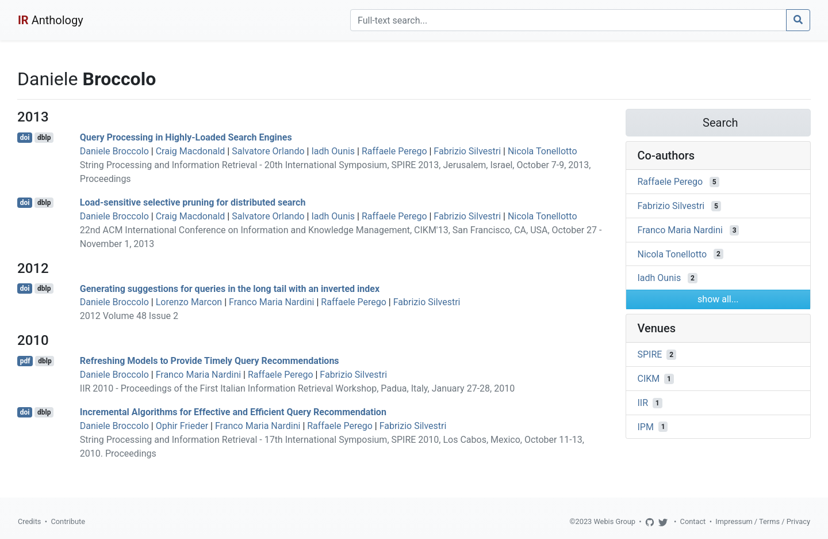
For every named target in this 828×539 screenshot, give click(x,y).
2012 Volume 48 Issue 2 (129, 315)
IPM (646, 426)
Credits (29, 521)
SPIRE (650, 354)
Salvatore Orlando (268, 151)
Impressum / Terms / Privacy (762, 521)
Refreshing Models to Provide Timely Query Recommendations (209, 360)
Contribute (68, 521)
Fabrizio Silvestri (467, 151)
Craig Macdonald (190, 151)
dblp (44, 138)
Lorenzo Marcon (189, 302)
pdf (25, 361)
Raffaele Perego (394, 151)
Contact (693, 521)
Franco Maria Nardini (271, 302)
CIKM (649, 378)
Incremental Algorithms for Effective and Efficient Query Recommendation (233, 412)
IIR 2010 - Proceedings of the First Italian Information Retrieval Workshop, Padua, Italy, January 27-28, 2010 (297, 388)
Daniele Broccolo (114, 151)
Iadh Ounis (333, 151)
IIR (643, 402)
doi (25, 138)
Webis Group (614, 521)
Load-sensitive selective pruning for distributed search (193, 202)
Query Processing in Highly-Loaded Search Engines (186, 137)
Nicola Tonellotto (542, 151)
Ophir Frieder (182, 425)
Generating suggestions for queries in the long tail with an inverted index (229, 288)
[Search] (568, 20)
